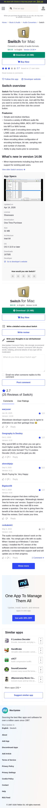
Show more (23, 566)
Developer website (31, 79)
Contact (5, 785)
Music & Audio (14, 22)
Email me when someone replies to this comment (23, 376)
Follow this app (10, 79)
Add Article (6, 754)
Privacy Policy (8, 766)
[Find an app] (11, 8)
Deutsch (13, 728)
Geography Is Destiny (12, 433)
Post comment (23, 382)
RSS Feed (6, 797)
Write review (23, 332)
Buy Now (23, 61)
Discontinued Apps (10, 747)
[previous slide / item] (6, 190)
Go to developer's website (15, 261)
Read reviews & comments (12, 73)
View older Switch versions (13, 169)
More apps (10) (12, 687)
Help (4, 791)
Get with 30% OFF (23, 618)
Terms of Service (9, 760)
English (5, 728)
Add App (5, 741)
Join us (40, 1)
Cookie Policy (8, 779)
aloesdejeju (7, 463)
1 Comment (38, 557)
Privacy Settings (9, 772)
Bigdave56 (7, 486)
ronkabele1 (7, 525)
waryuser (6, 409)
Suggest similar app (23, 695)
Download (23, 55)
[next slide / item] (41, 190)
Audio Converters (29, 22)
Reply (13, 427)
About (4, 735)
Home (4, 22)
